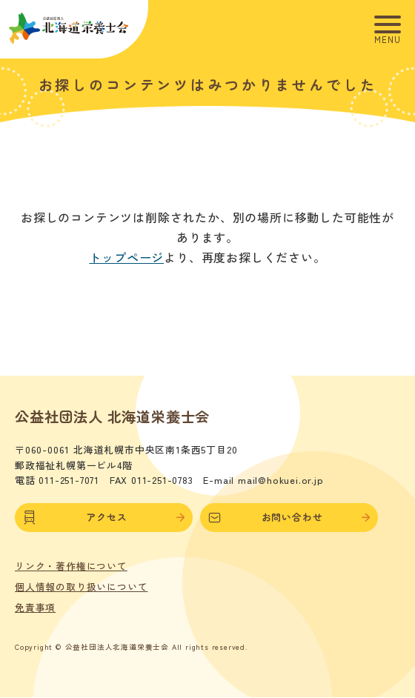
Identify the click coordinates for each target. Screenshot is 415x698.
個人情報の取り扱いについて (81, 587)
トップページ (126, 257)
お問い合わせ (289, 517)
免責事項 (35, 607)
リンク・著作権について (71, 566)
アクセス (103, 517)
